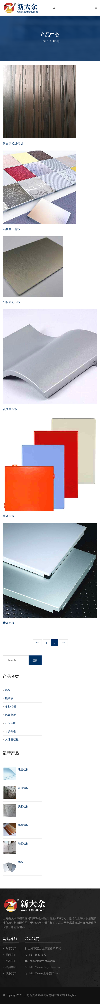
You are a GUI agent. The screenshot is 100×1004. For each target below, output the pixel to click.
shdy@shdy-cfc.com (42, 961)
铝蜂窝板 (10, 715)
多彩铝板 (10, 706)
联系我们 (10, 973)
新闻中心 (10, 954)
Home (44, 41)
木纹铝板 (10, 731)
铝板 (7, 690)
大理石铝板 (12, 739)
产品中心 (10, 961)
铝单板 (9, 698)
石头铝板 (10, 723)
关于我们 (10, 948)
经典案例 (10, 967)
